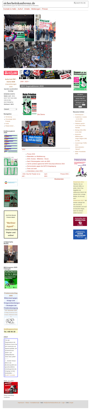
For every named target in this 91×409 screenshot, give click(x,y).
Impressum (21, 402)
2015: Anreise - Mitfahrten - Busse (38, 159)
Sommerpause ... (80, 114)
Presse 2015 (31, 154)
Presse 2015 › (64, 174)
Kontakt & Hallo (9, 9)
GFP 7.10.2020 (10, 375)
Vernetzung (8, 117)
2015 (23, 149)
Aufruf (20, 9)
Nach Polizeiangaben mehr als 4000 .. (39, 161)
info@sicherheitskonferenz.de (52, 402)
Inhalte (27, 9)
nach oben (45, 175)
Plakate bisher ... (10, 126)
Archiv (7, 123)
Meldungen (35, 9)
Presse (45, 9)
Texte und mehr (32, 168)
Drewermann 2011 (78, 182)
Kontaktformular (34, 402)
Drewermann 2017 (78, 200)
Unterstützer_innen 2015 (35, 171)
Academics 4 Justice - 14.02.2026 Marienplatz (81, 119)
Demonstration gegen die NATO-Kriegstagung (41, 166)
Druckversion (59, 179)
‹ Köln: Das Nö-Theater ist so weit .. (31, 175)
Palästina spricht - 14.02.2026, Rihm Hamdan (80, 125)
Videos (27, 402)
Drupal (71, 402)
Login (63, 402)
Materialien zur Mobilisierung (36, 156)
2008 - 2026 (24, 81)
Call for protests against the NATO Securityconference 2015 (46, 164)
